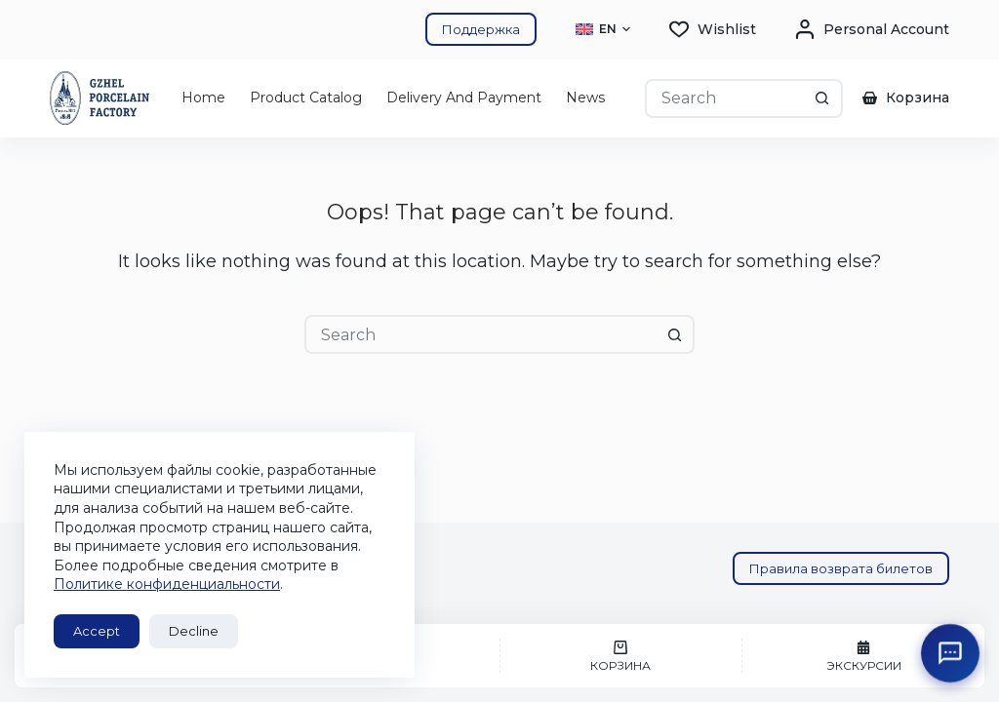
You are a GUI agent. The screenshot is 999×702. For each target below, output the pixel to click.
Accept (96, 631)
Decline (194, 631)
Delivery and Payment (463, 97)
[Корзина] (621, 656)
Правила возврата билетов (841, 568)
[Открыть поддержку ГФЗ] (950, 653)
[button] (603, 29)
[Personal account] (872, 30)
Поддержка (481, 29)
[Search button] (823, 98)
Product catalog (306, 97)
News (585, 97)
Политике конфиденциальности (167, 584)
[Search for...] (724, 98)
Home (203, 97)
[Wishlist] (712, 30)
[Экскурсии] (863, 656)
